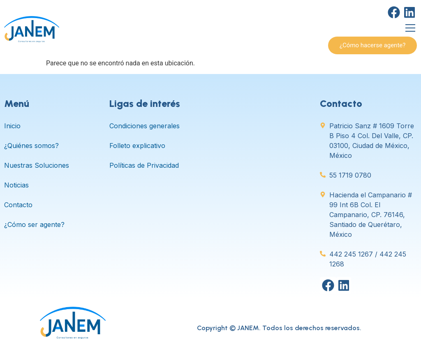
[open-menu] (410, 29)
